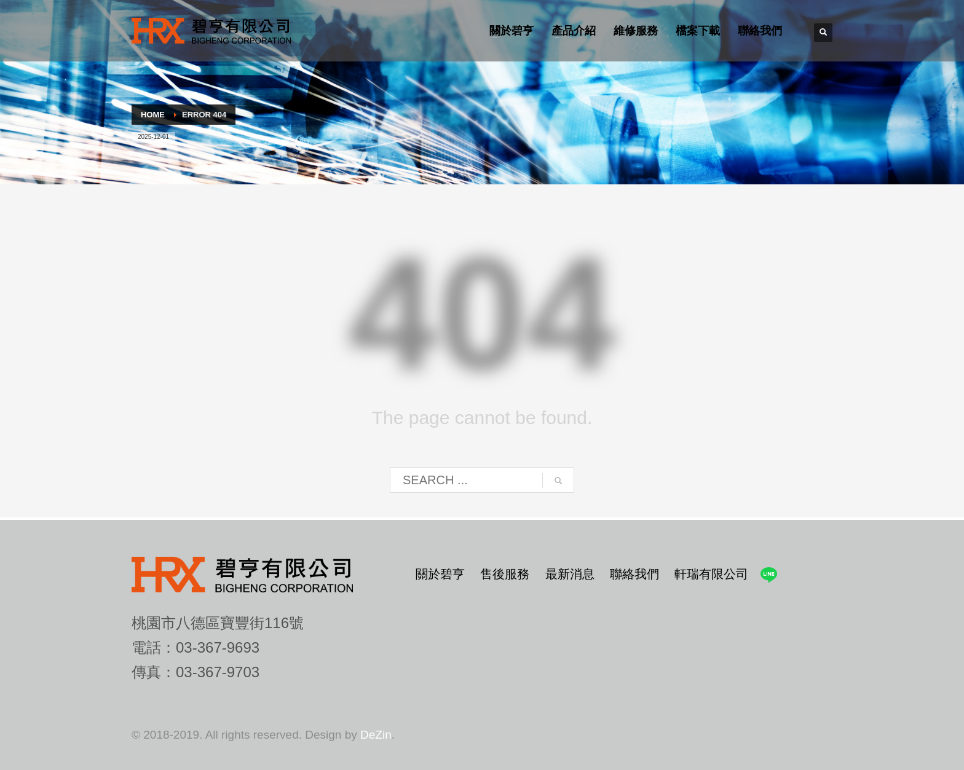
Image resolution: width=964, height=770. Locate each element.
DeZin (376, 734)
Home (153, 114)
